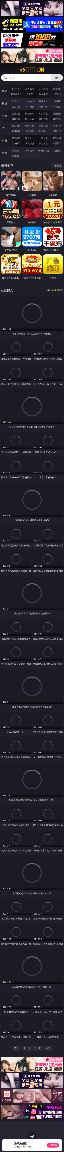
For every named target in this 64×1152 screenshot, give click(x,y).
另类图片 (57, 131)
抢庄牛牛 (57, 94)
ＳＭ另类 (57, 106)
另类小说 (29, 143)
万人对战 (43, 88)
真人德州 (29, 88)
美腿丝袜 (16, 131)
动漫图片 (57, 125)
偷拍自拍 (29, 113)
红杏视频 (57, 150)
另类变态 (57, 118)
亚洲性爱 (16, 113)
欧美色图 (43, 125)
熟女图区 (43, 131)
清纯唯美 (29, 131)
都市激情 (16, 138)
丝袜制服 (29, 106)
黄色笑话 (43, 143)
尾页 (47, 1048)
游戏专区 (57, 88)
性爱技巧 (57, 143)
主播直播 (43, 106)
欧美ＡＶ (43, 101)
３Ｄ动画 (57, 101)
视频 (4, 103)
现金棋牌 (43, 94)
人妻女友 (43, 138)
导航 (4, 152)
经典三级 (29, 118)
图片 (4, 128)
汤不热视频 (43, 150)
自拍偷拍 (29, 101)
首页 (16, 1048)
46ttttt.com (32, 70)
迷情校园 (16, 143)
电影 (4, 115)
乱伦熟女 (43, 118)
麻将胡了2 (16, 94)
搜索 (57, 77)
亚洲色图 (29, 125)
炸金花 (29, 94)
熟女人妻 (16, 106)
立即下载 (53, 1145)
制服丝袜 (16, 118)
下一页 (37, 1048)
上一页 (26, 1048)
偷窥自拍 (16, 125)
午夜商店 (16, 150)
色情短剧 (16, 155)
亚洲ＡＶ (16, 101)
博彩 (4, 91)
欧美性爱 (57, 113)
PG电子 (15, 88)
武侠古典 (57, 138)
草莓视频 (29, 150)
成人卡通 (43, 113)
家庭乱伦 (29, 138)
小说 (4, 140)
